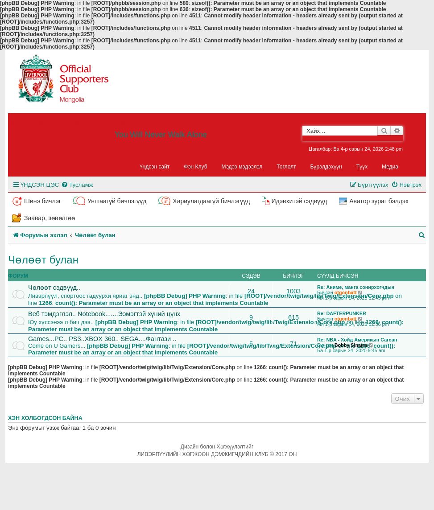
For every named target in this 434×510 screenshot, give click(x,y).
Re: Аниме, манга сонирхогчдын (355, 287)
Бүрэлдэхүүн (326, 167)
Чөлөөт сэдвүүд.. (54, 287)
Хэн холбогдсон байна (45, 418)
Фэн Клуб (195, 167)
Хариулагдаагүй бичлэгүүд (211, 201)
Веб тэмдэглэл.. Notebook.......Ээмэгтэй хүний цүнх (104, 313)
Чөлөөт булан (43, 260)
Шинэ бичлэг (42, 201)
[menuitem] (77, 184)
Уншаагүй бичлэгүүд (116, 201)
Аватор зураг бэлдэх (379, 201)
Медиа (390, 167)
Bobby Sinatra (351, 345)
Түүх (362, 167)
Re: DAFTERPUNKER (341, 313)
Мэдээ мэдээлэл (242, 167)
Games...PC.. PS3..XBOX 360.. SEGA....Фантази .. (102, 338)
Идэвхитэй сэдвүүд (299, 201)
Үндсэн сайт (155, 167)
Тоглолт (286, 167)
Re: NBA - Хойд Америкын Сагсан (357, 339)
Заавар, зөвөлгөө (49, 218)
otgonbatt (346, 292)
